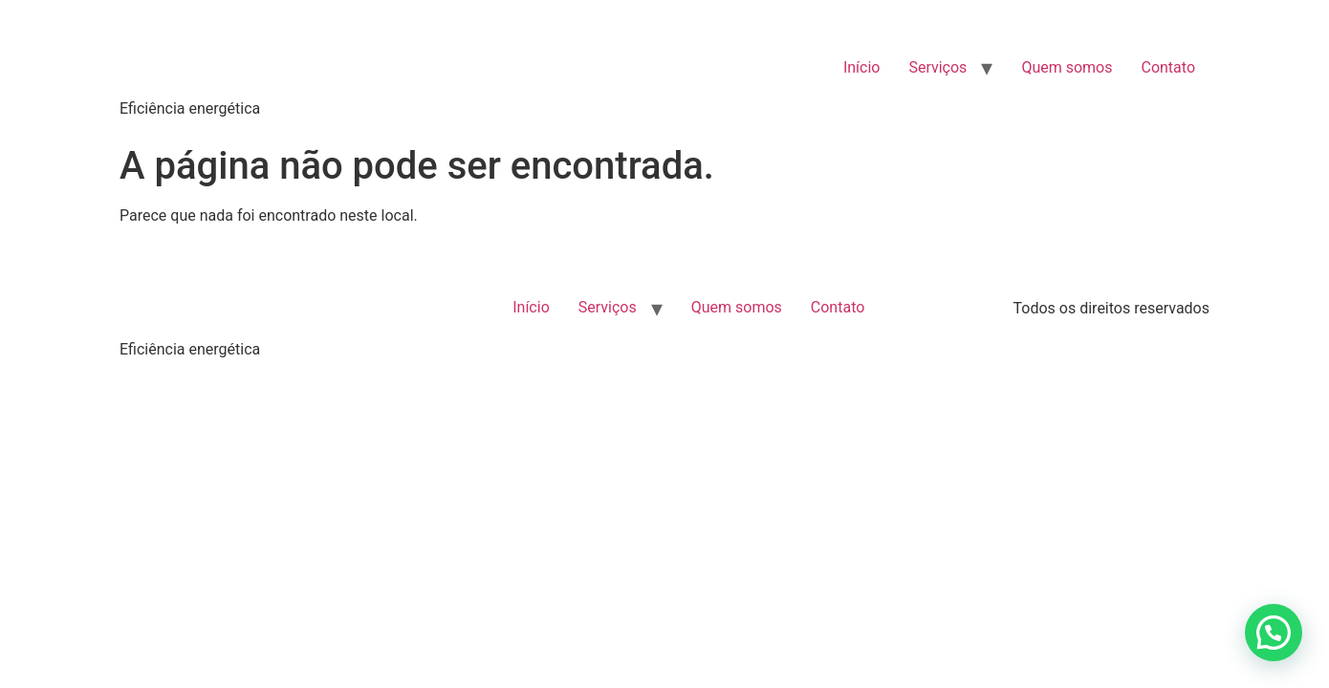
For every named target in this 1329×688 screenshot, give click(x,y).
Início (862, 67)
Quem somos (1066, 67)
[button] (1273, 632)
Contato (1168, 67)
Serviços (937, 67)
